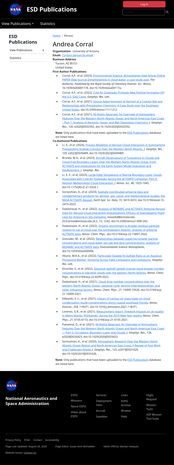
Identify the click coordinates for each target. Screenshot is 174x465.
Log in (144, 4)
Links (124, 395)
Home (56, 36)
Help (124, 416)
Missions (76, 400)
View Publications (17, 24)
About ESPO (78, 406)
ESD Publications (52, 9)
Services (101, 395)
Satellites (101, 416)
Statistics (47, 23)
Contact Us (30, 452)
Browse (125, 410)
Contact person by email (77, 55)
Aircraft (100, 411)
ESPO (74, 395)
